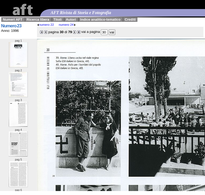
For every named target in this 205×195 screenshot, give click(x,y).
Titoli (58, 19)
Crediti (130, 19)
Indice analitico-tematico (100, 19)
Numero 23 (11, 25)
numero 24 (67, 24)
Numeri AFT (12, 19)
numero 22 (45, 24)
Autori (71, 19)
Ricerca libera (38, 19)
